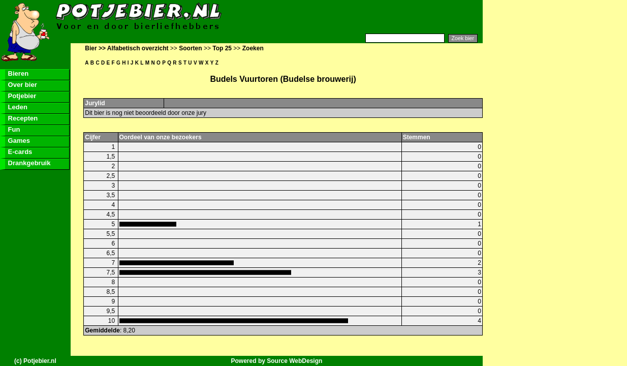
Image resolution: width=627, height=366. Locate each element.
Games (18, 140)
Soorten (190, 48)
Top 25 (222, 48)
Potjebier (21, 96)
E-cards (19, 152)
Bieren (17, 73)
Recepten (22, 118)
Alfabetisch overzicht (138, 48)
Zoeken (253, 48)
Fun (13, 129)
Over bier (21, 84)
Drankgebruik (28, 163)
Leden (16, 107)
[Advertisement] (359, 17)
